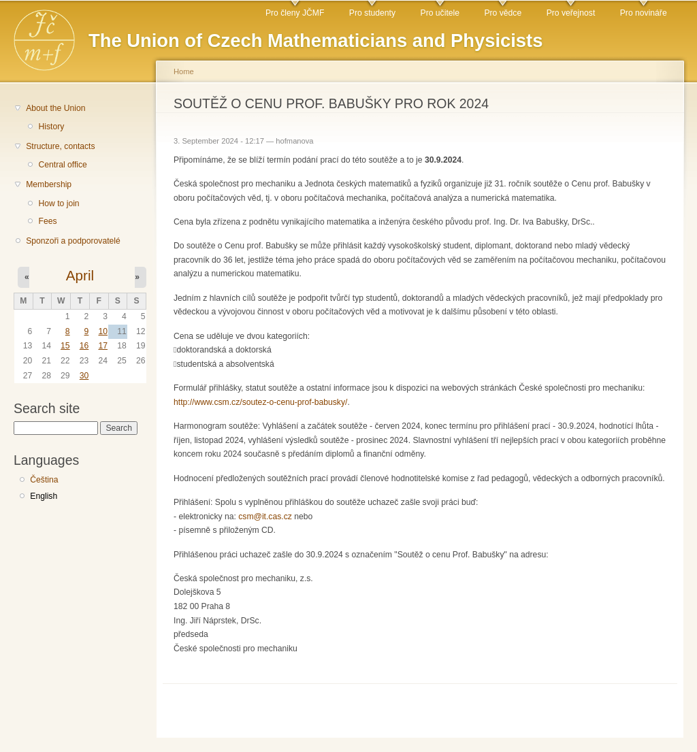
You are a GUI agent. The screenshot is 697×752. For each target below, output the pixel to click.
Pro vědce (502, 13)
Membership (48, 184)
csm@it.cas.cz (265, 516)
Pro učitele (440, 13)
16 (84, 345)
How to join (58, 203)
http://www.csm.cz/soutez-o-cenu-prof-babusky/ (260, 402)
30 (84, 375)
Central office (62, 164)
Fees (47, 221)
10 (103, 331)
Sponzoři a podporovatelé (73, 241)
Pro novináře (643, 13)
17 (103, 345)
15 (65, 345)
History (51, 126)
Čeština (44, 480)
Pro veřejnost (571, 13)
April (80, 275)
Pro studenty (372, 13)
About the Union (55, 108)
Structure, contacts (60, 146)
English (43, 496)
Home (184, 71)
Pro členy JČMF (294, 13)
